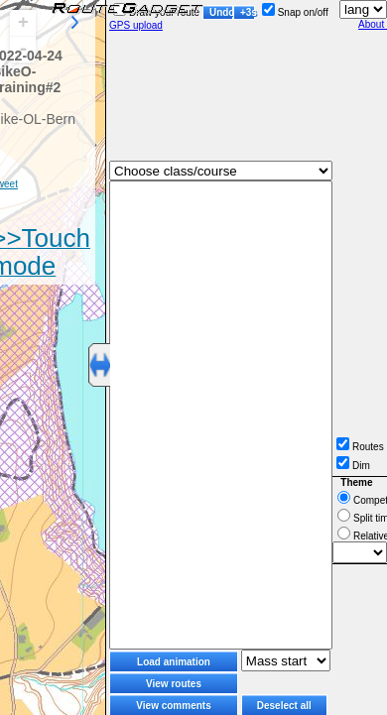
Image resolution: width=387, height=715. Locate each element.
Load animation (173, 661)
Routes (360, 446)
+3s (247, 12)
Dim (353, 465)
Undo (221, 12)
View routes (173, 683)
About (372, 24)
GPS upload (136, 25)
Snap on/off (295, 12)
